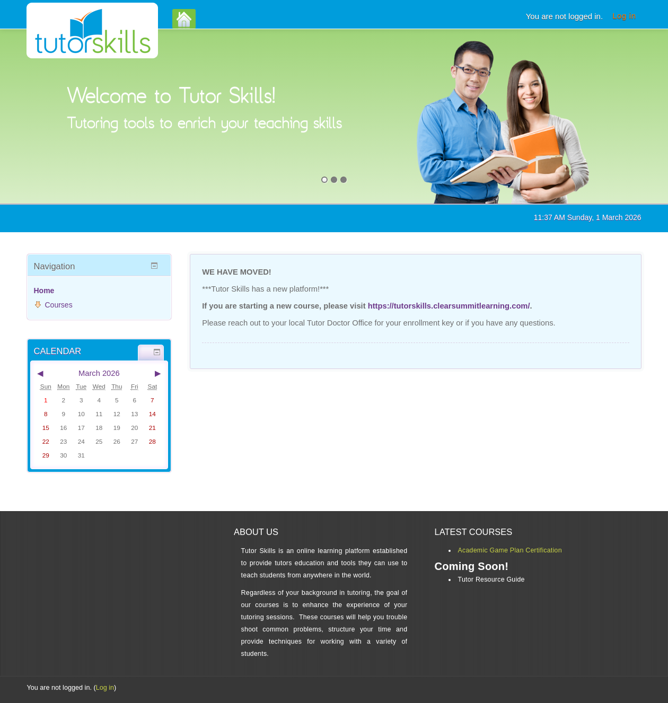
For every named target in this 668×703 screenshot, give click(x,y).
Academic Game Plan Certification (510, 550)
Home (44, 290)
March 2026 (99, 373)
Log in (624, 15)
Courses (59, 305)
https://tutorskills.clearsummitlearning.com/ (449, 306)
